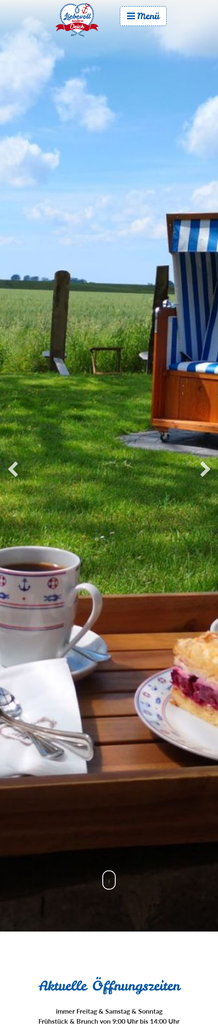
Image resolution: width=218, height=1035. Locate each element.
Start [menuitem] (84, 19)
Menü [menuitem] (143, 16)
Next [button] (205, 470)
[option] (109, 466)
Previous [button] (12, 470)
